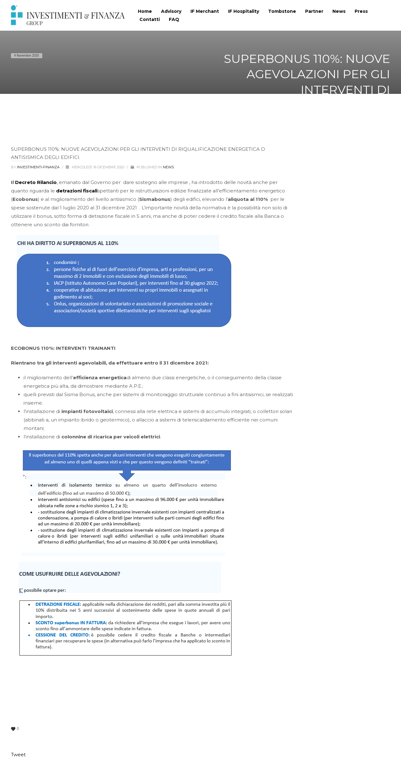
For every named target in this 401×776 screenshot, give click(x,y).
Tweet (18, 755)
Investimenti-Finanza (38, 167)
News (168, 167)
